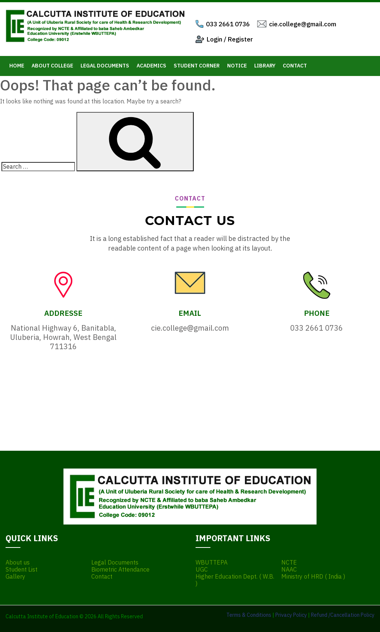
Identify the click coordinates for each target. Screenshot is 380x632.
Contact (295, 65)
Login (214, 39)
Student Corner (197, 65)
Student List (21, 569)
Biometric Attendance (120, 569)
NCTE (289, 562)
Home (16, 65)
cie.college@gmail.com (302, 24)
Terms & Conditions (248, 615)
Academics (151, 65)
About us (18, 562)
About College (52, 65)
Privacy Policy (291, 615)
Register (240, 39)
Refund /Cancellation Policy (342, 615)
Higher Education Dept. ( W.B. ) (235, 580)
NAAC (289, 569)
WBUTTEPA (211, 562)
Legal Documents (105, 65)
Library (264, 65)
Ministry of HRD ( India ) (313, 576)
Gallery (15, 576)
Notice (237, 65)
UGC (202, 569)
